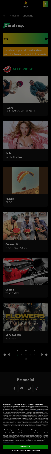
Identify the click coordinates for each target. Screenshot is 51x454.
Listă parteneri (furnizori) (8, 442)
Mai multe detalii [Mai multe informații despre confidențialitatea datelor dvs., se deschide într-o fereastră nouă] (40, 410)
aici (3, 421)
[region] (25, 425)
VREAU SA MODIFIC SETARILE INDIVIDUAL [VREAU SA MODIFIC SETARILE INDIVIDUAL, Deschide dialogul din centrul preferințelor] (25, 450)
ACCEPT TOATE (25, 447)
